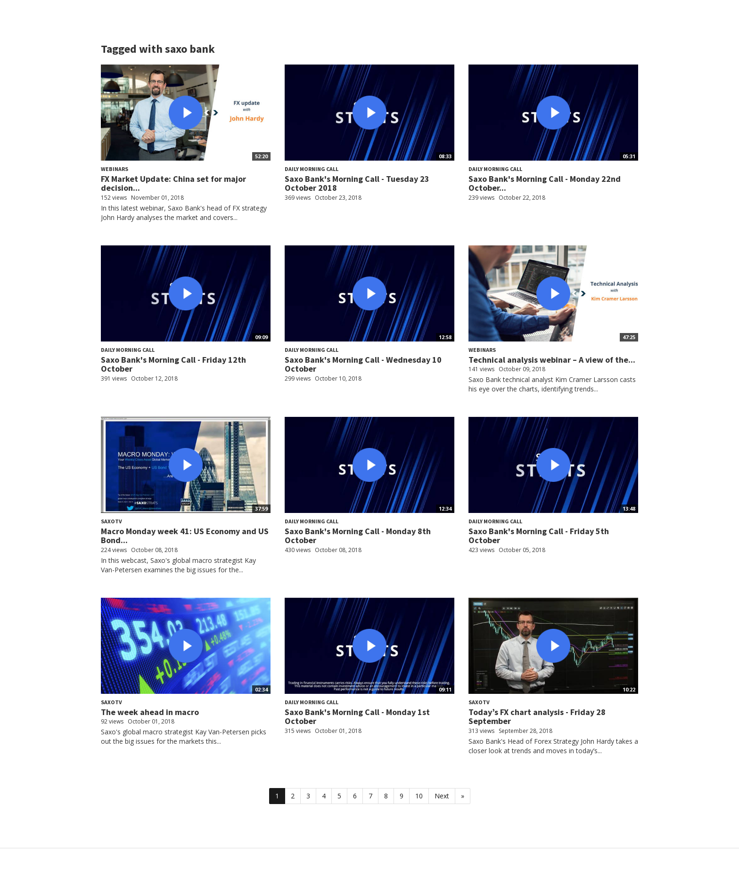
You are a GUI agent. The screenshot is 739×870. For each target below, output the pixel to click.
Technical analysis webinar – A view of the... (551, 359)
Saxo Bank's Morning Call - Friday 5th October (538, 536)
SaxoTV (111, 521)
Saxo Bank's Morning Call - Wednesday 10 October (363, 364)
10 (419, 795)
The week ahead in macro (150, 712)
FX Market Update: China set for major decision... (173, 183)
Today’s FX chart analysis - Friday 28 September (537, 717)
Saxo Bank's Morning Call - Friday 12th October (173, 364)
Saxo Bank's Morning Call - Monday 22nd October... (544, 183)
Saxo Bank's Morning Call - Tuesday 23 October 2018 (357, 183)
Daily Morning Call (311, 168)
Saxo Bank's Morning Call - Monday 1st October (357, 717)
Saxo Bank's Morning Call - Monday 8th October (358, 536)
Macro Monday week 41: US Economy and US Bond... (185, 536)
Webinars (114, 168)
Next (442, 795)
